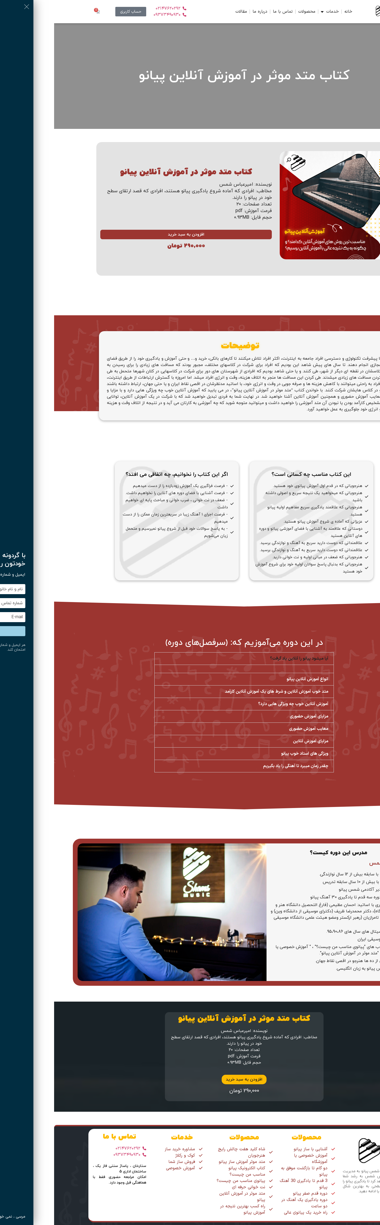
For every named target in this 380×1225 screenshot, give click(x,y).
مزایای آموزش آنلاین (256, 741)
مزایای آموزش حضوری (255, 716)
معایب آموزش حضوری (254, 729)
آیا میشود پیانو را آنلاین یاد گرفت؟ (245, 658)
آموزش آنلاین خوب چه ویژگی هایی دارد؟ (239, 704)
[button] (234, 160)
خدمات (276, 11)
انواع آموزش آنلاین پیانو (253, 679)
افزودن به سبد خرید (132, 234)
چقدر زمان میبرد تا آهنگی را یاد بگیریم (241, 766)
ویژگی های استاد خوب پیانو (250, 753)
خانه (294, 11)
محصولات (252, 11)
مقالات (187, 11)
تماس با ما (229, 11)
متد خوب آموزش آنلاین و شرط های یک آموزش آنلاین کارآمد (222, 691)
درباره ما (205, 11)
